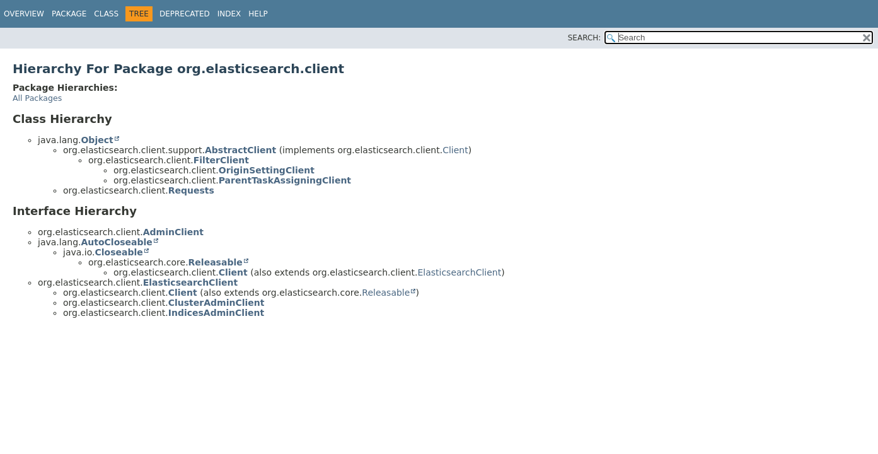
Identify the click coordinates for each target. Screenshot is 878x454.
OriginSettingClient (267, 170)
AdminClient (173, 232)
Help (258, 13)
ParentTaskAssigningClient (285, 180)
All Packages (37, 98)
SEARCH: (584, 37)
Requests (191, 190)
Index (229, 13)
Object (97, 140)
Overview (24, 13)
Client (455, 150)
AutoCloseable (116, 242)
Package (69, 13)
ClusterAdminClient (216, 303)
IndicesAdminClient (216, 313)
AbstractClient (240, 150)
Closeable (118, 252)
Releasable (215, 262)
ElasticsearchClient (459, 272)
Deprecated (184, 13)
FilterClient (221, 160)
